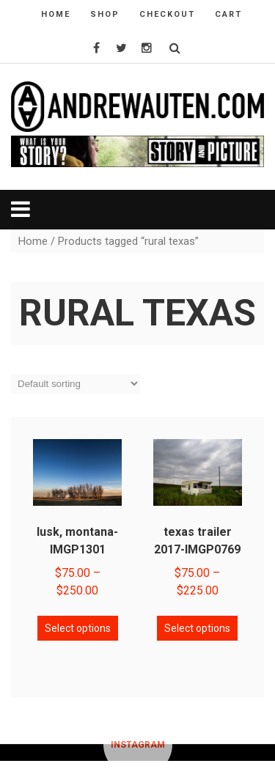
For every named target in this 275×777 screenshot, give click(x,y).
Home (33, 241)
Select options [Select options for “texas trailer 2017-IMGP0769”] (197, 628)
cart (228, 14)
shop (105, 14)
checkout (167, 14)
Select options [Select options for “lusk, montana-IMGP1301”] (78, 628)
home (55, 14)
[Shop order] (75, 384)
